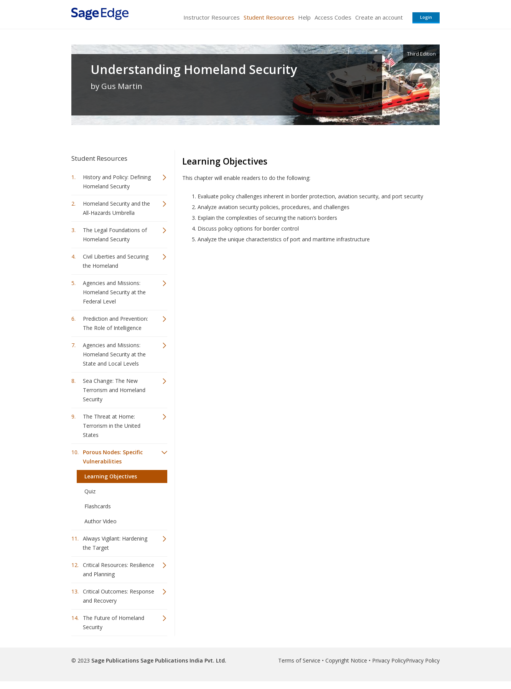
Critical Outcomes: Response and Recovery (118, 596)
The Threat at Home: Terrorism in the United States (111, 425)
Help (304, 17)
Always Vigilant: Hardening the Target (115, 543)
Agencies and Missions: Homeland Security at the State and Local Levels (114, 354)
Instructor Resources (211, 17)
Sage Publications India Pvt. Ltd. (182, 660)
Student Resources (269, 17)
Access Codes (333, 17)
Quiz (90, 491)
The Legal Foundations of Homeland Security (115, 234)
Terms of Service (299, 660)
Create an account (379, 17)
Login (426, 17)
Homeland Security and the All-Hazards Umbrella (116, 208)
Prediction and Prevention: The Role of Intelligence (115, 323)
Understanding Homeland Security (194, 69)
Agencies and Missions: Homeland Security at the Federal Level (114, 292)
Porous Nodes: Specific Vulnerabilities (113, 456)
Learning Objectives (110, 476)
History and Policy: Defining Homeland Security (117, 181)
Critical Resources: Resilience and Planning (118, 569)
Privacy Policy (389, 660)
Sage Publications (115, 660)
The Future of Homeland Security (113, 622)
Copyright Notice (346, 660)
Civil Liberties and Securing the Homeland (115, 261)
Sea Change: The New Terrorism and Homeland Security (114, 390)
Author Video (100, 521)
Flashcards (97, 506)
